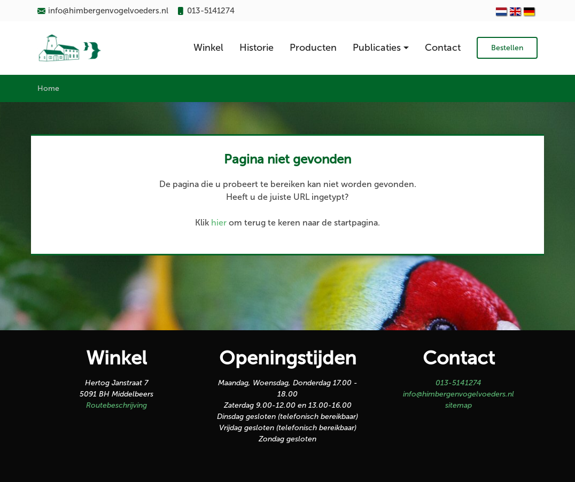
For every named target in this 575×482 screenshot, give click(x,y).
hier (219, 222)
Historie (256, 47)
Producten (313, 47)
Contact (443, 47)
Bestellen (507, 47)
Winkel (208, 47)
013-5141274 (458, 382)
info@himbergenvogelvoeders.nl (458, 394)
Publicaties (377, 47)
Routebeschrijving (116, 405)
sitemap (458, 405)
